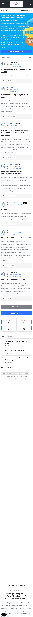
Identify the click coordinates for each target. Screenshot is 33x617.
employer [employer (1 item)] (15, 373)
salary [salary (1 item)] (23, 378)
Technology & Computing (16, 66)
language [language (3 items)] (25, 376)
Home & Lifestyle (15, 91)
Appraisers (13, 206)
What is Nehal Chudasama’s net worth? (16, 238)
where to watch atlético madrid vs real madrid (16, 71)
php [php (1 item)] (6, 378)
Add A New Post (16, 313)
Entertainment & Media (16, 276)
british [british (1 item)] (9, 370)
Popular (4, 336)
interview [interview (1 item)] (13, 376)
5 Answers (8, 353)
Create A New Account (16, 51)
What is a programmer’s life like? (14, 350)
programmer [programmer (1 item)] (11, 378)
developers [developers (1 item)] (26, 370)
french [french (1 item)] (3, 376)
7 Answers (8, 346)
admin (12, 87)
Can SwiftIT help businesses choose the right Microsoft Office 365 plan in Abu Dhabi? (15, 132)
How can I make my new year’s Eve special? (14, 96)
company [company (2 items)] (14, 370)
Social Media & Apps (15, 234)
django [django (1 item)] (3, 373)
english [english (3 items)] (20, 373)
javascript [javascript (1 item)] (19, 376)
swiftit (12, 123)
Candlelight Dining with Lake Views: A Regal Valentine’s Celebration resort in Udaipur (16, 596)
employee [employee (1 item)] (9, 373)
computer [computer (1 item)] (20, 370)
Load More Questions (16, 307)
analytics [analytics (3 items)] (4, 370)
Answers (10, 336)
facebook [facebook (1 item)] (26, 373)
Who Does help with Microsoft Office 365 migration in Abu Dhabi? (15, 172)
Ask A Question (26, 10)
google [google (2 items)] (8, 376)
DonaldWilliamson (15, 203)
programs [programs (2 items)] (18, 378)
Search (4, 10)
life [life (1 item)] (2, 378)
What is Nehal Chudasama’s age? (13, 279)
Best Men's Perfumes (9, 210)
